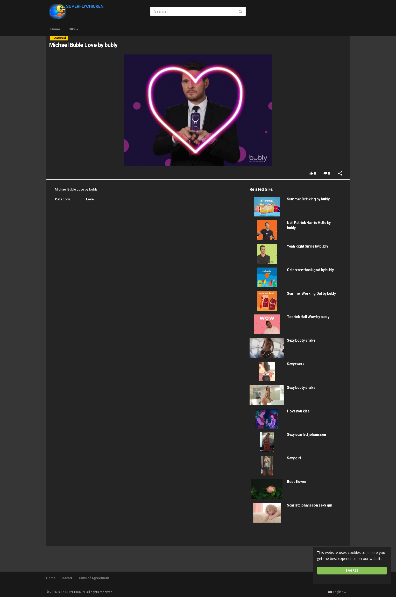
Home (55, 29)
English (337, 592)
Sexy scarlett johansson (306, 434)
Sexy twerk (296, 364)
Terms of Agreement (93, 578)
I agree (352, 570)
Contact (66, 578)
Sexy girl (294, 458)
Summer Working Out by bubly (311, 293)
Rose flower (296, 482)
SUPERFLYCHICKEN (76, 6)
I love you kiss (298, 411)
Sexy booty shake (301, 340)
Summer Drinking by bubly (308, 199)
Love (90, 199)
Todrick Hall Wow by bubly (308, 317)
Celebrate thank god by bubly (310, 270)
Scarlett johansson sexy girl (309, 505)
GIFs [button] (73, 29)
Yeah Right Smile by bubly (307, 246)
